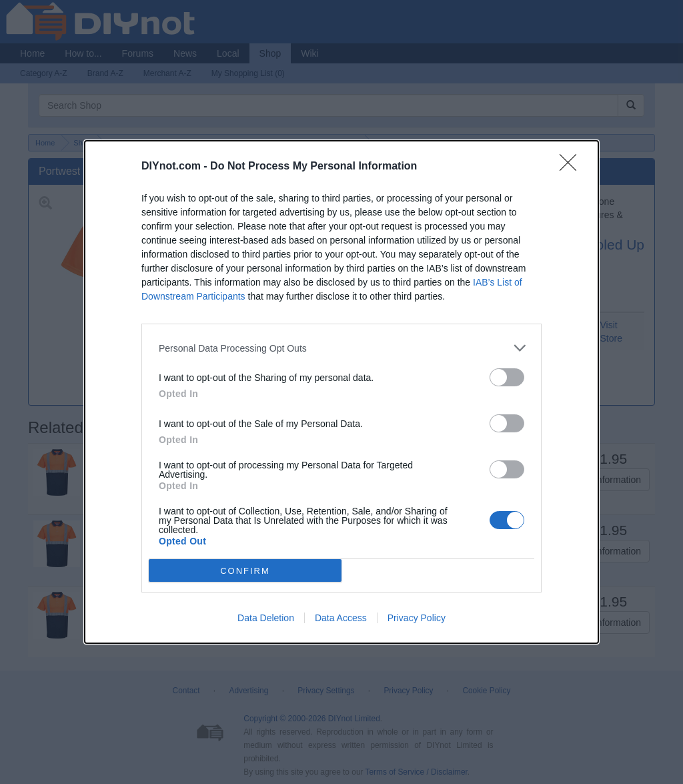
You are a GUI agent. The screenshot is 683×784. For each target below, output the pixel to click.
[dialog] (341, 392)
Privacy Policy (417, 618)
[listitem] (341, 348)
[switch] (507, 377)
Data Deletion (265, 618)
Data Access (341, 618)
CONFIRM (245, 570)
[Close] (572, 166)
